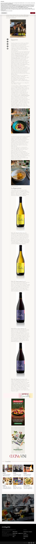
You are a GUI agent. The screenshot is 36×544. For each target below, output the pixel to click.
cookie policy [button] (11, 3)
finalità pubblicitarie (21, 6)
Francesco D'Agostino (14, 39)
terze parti (14, 4)
